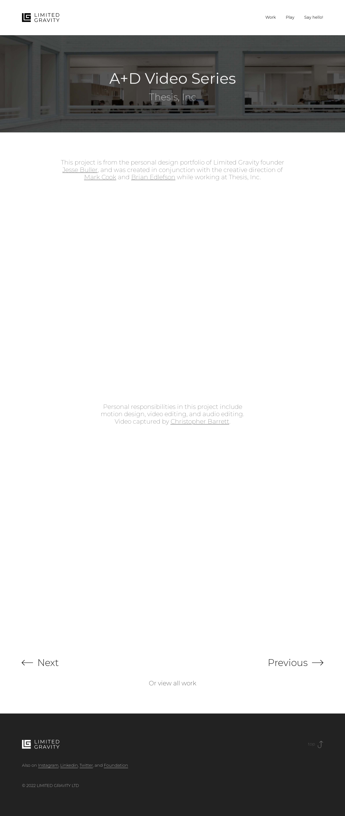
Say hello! (313, 17)
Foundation (116, 765)
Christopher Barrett (200, 421)
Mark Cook (100, 177)
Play (290, 17)
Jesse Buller (80, 170)
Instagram (48, 765)
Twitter (86, 765)
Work (270, 17)
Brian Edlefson (153, 177)
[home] (40, 17)
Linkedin (69, 765)
